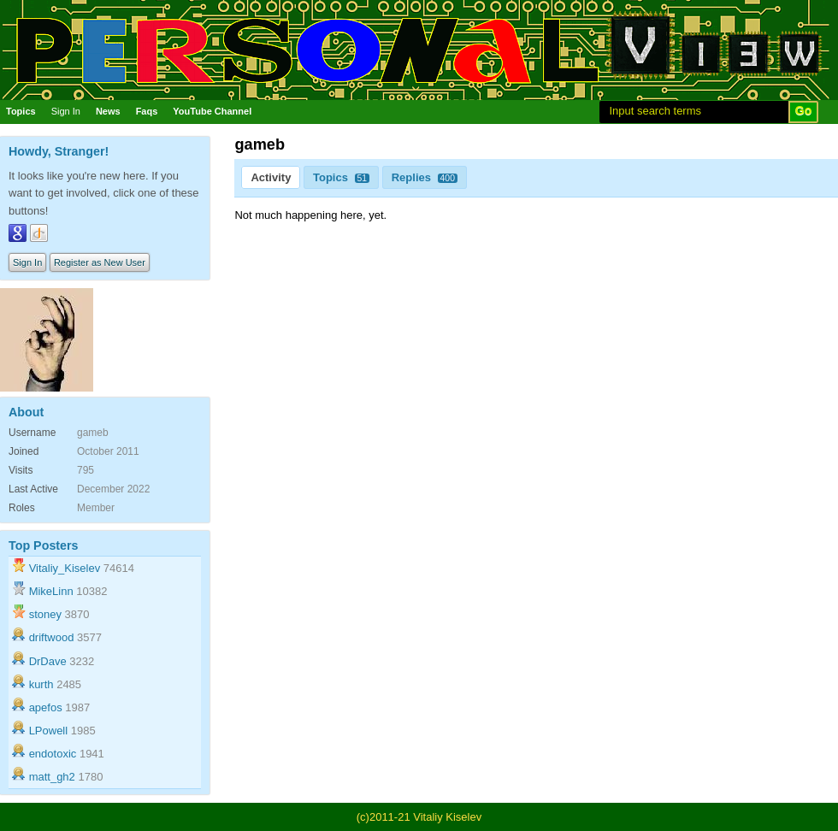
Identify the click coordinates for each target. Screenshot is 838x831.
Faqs (147, 111)
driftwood (51, 637)
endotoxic (53, 753)
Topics (21, 111)
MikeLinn (51, 591)
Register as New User (99, 262)
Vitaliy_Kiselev (65, 568)
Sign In (65, 111)
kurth (41, 684)
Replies (424, 177)
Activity (271, 177)
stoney (45, 614)
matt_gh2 (52, 776)
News (108, 111)
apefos (45, 707)
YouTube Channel (212, 111)
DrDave (48, 661)
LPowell (48, 730)
